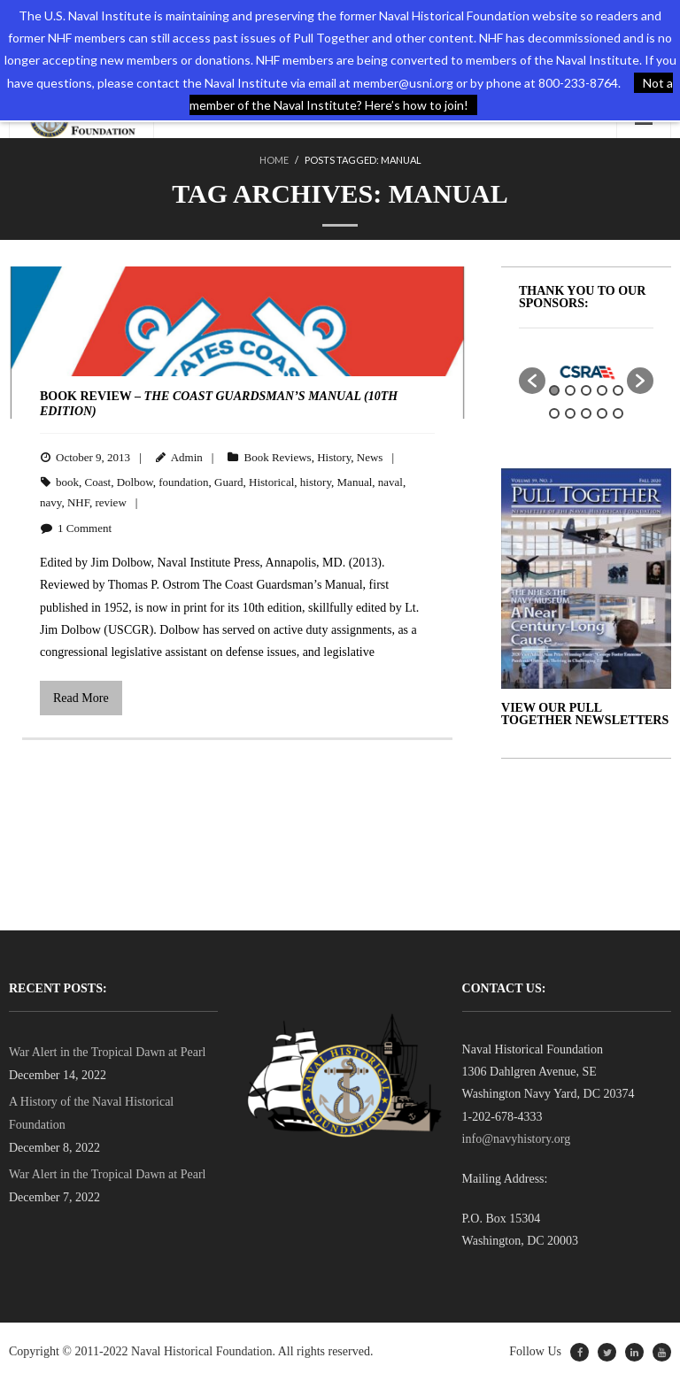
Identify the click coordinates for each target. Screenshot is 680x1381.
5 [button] (618, 390)
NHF (78, 502)
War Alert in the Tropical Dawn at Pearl (107, 1052)
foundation (183, 482)
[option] (586, 371)
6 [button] (554, 413)
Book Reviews (277, 457)
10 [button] (618, 413)
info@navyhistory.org (516, 1139)
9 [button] (602, 413)
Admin (187, 457)
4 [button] (602, 390)
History (334, 457)
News (370, 457)
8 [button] (586, 413)
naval (390, 482)
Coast (98, 482)
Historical (271, 482)
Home (274, 160)
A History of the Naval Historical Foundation (91, 1112)
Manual (355, 482)
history (315, 482)
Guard (228, 482)
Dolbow (135, 482)
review (110, 502)
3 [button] (586, 390)
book (67, 482)
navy (50, 502)
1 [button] (554, 390)
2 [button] (570, 390)
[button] (532, 380)
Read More (81, 698)
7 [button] (570, 413)
